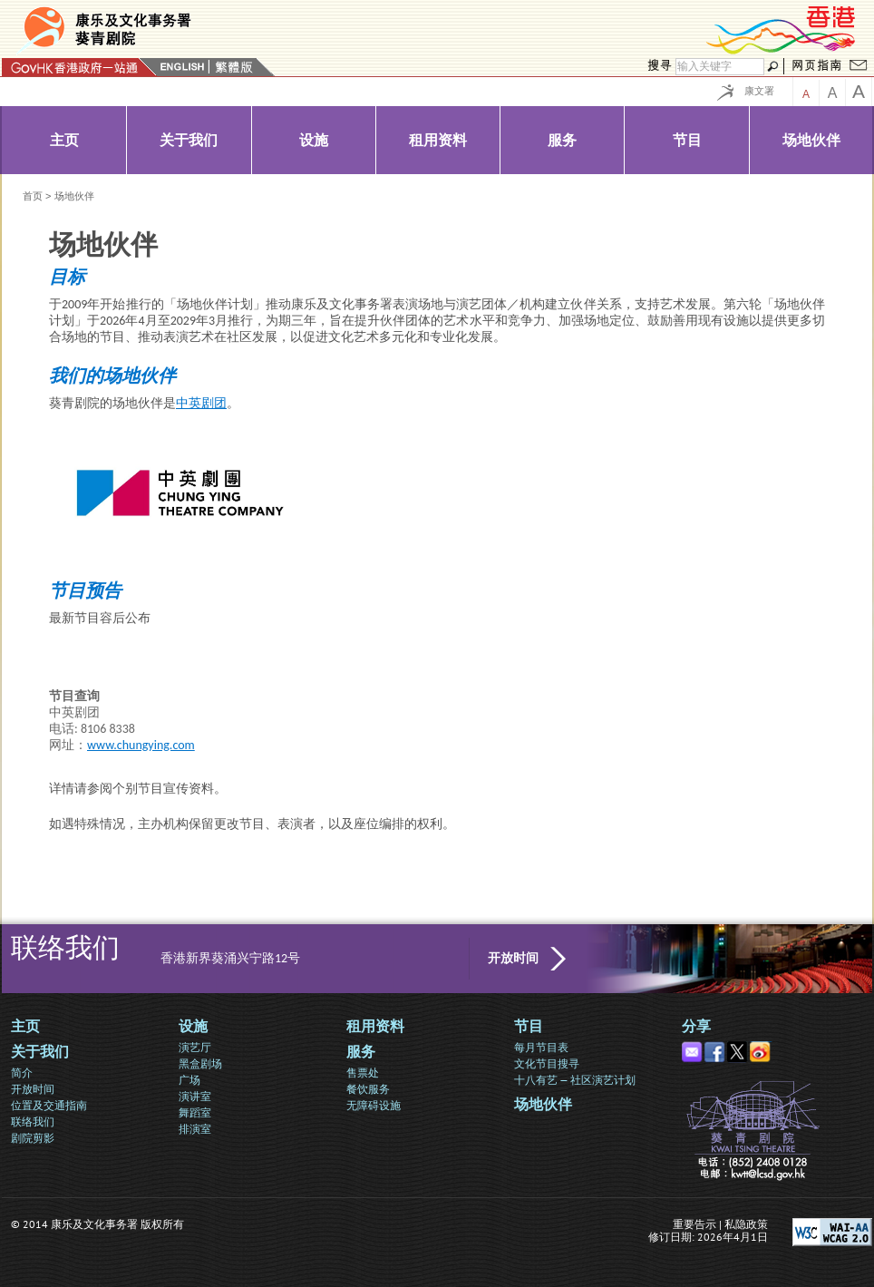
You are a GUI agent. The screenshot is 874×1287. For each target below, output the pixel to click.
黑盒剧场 (200, 1063)
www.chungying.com (141, 745)
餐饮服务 (368, 1089)
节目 (528, 1026)
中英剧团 (201, 403)
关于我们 (40, 1051)
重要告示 (694, 1224)
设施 (193, 1026)
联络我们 (32, 1121)
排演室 (195, 1129)
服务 (360, 1051)
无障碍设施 (373, 1105)
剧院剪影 (32, 1138)
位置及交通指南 (49, 1105)
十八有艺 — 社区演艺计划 (575, 1080)
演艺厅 (195, 1047)
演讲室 (195, 1096)
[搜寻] (719, 66)
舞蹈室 (195, 1112)
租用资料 (375, 1026)
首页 (33, 195)
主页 (25, 1026)
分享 (696, 1026)
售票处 (362, 1072)
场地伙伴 (543, 1104)
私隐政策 (746, 1224)
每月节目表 (541, 1047)
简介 (22, 1072)
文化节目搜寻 (546, 1063)
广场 (189, 1080)
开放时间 (513, 958)
